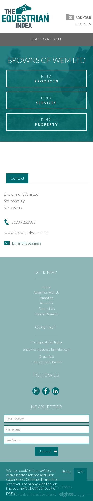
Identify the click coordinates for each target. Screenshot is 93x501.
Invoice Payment (46, 314)
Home (46, 287)
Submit (45, 451)
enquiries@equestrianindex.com (46, 349)
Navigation (46, 39)
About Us (46, 303)
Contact (17, 178)
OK (80, 471)
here (66, 470)
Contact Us (46, 309)
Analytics (46, 298)
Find (46, 79)
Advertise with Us (46, 292)
